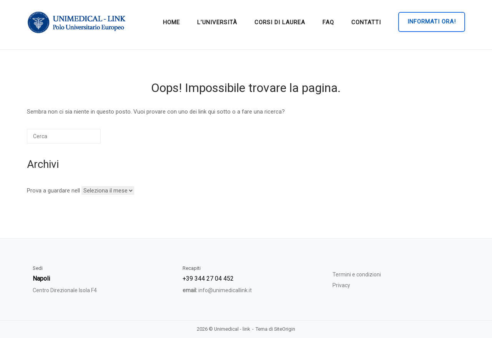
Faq (328, 22)
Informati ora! (431, 21)
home (171, 22)
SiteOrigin (284, 329)
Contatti (366, 22)
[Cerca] (64, 136)
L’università (217, 22)
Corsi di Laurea (279, 22)
